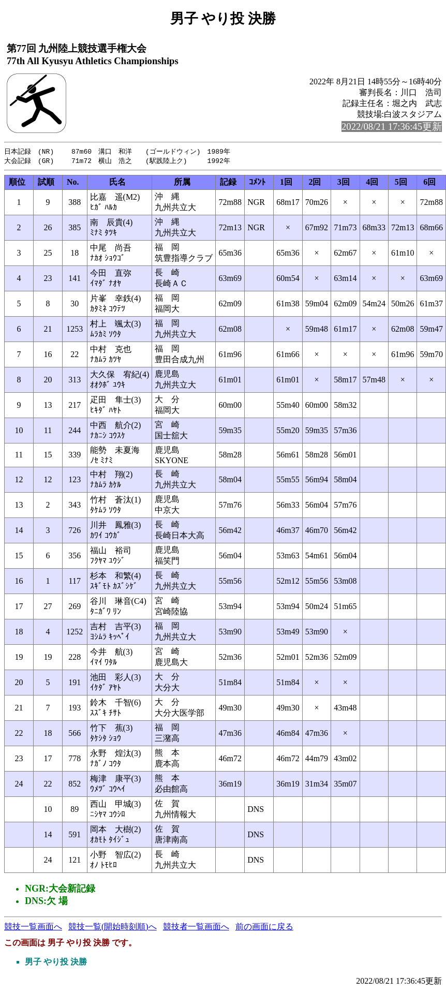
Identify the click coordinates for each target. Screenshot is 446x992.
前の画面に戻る (264, 927)
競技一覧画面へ (33, 927)
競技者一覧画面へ (196, 927)
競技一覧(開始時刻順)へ (112, 927)
